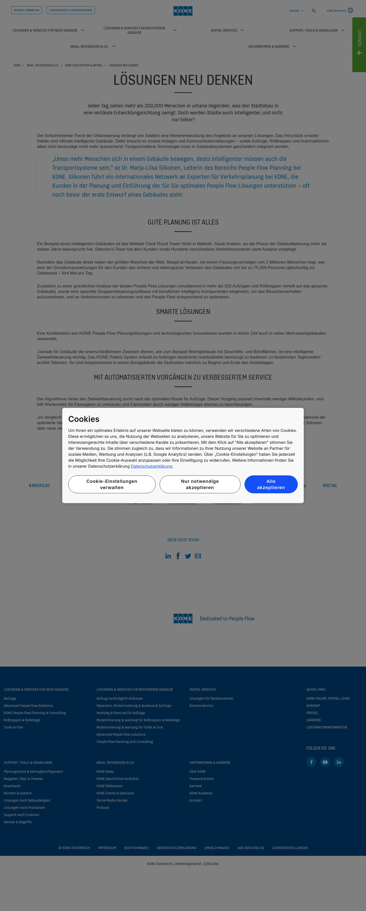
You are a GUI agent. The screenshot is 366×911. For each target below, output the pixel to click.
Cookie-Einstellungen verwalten (111, 484)
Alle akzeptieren (271, 484)
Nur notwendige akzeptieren (200, 484)
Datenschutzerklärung (151, 466)
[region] (183, 455)
